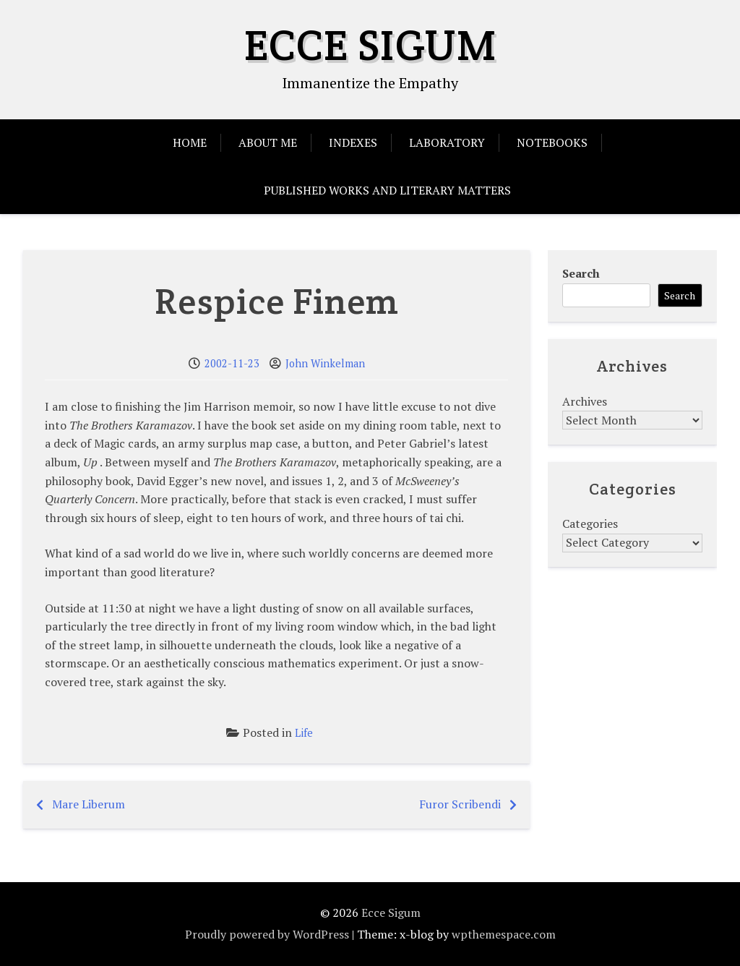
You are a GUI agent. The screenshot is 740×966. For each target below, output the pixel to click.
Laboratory (447, 142)
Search (581, 273)
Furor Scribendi (460, 804)
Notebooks (552, 142)
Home (190, 142)
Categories (590, 523)
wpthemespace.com (504, 934)
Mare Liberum (88, 804)
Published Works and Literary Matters (387, 190)
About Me (267, 142)
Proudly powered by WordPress (267, 934)
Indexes (353, 142)
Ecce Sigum (370, 44)
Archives (584, 401)
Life (304, 733)
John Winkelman (325, 363)
